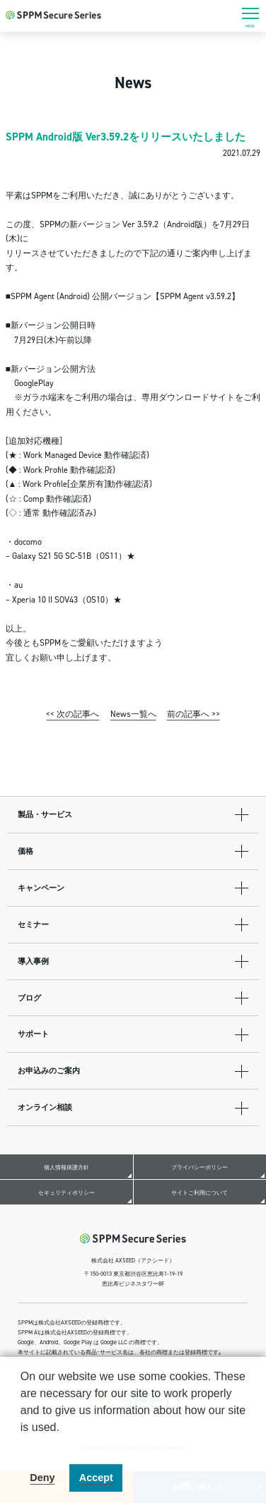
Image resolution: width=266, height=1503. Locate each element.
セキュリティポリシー (66, 1192)
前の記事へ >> (193, 713)
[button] (23, 1445)
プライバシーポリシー (199, 1167)
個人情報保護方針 (66, 1167)
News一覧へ (133, 713)
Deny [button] (42, 1477)
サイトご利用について (199, 1192)
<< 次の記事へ (72, 713)
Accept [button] (96, 1477)
